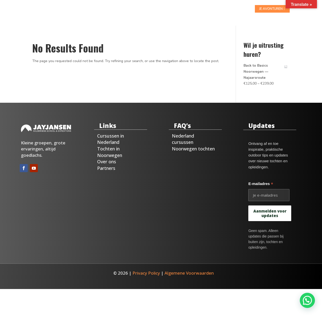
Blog (211, 9)
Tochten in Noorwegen (109, 152)
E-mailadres (260, 184)
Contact (193, 9)
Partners (106, 168)
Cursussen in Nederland (110, 139)
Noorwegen (143, 9)
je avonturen (271, 9)
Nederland (116, 9)
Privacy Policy (146, 273)
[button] (307, 300)
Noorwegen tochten (193, 149)
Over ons (170, 9)
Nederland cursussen (183, 139)
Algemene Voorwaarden (189, 273)
